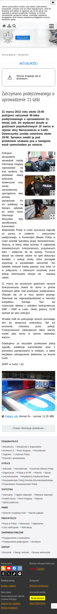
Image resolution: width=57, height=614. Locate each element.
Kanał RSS (3, 568)
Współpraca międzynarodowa (35, 476)
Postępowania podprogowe (15, 542)
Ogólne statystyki (24, 495)
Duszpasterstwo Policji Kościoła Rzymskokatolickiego (28, 480)
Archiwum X (8, 450)
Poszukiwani (40, 450)
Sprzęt (48, 472)
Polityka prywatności (9, 607)
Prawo (5, 507)
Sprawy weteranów (41, 552)
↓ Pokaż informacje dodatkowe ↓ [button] (29, 428)
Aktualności (23, 55)
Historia (37, 472)
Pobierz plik (11, 416)
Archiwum (36, 542)
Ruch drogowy (24, 450)
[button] (51, 26)
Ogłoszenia (38, 523)
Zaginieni (7, 454)
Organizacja (8, 472)
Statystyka (7, 489)
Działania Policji (10, 441)
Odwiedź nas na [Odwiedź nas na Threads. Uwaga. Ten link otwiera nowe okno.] (3, 573)
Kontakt (6, 547)
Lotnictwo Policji (21, 454)
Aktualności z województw (29, 447)
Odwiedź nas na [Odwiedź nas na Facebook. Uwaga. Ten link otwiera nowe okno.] (14, 568)
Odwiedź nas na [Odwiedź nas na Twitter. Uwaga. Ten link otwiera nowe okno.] (8, 573)
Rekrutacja (27, 527)
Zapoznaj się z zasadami (10, 603)
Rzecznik (7, 552)
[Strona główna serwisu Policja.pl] (4, 26)
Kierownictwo (21, 468)
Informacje (8, 495)
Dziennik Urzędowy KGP (14, 513)
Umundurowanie (10, 476)
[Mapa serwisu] (9, 26)
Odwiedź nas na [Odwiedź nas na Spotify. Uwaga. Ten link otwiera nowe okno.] (19, 573)
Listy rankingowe (11, 527)
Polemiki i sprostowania (14, 458)
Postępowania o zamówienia (16, 538)
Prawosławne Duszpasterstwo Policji (20, 484)
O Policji (6, 463)
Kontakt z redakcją (8, 585)
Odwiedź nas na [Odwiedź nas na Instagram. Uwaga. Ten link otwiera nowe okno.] (19, 568)
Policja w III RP (24, 472)
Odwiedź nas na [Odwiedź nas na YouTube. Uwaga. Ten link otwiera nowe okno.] (8, 568)
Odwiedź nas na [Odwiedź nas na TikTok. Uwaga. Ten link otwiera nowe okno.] (14, 573)
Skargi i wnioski (21, 552)
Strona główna (9, 55)
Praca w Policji (9, 518)
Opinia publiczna (11, 502)
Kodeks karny (9, 498)
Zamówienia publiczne (12, 532)
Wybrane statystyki (44, 495)
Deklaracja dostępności (38, 585)
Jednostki (7, 468)
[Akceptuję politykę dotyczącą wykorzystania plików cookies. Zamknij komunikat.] (53, 2)
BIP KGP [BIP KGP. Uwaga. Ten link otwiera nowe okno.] (41, 568)
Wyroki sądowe (36, 513)
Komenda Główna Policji (41, 468)
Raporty (39, 498)
